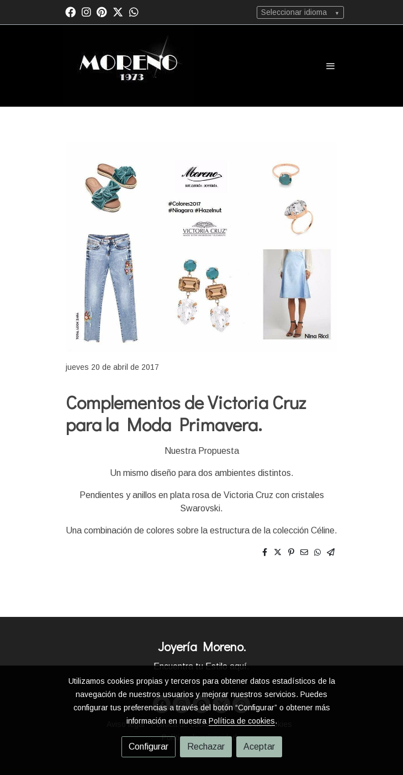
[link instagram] (86, 11)
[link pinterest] (102, 11)
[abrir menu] (331, 66)
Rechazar (206, 746)
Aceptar (259, 746)
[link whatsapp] (134, 11)
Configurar (148, 746)
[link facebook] (70, 11)
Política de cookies (242, 720)
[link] (128, 66)
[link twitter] (118, 11)
